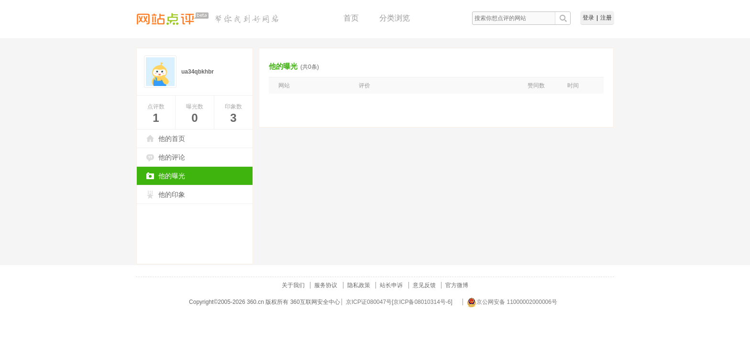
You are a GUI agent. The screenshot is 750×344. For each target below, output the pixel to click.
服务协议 (325, 285)
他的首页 (171, 138)
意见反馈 (424, 285)
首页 (351, 18)
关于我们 (293, 285)
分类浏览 (394, 18)
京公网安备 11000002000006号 (512, 302)
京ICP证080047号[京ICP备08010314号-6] (399, 302)
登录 (588, 17)
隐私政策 (358, 285)
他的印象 (171, 194)
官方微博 (456, 285)
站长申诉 (391, 285)
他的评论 (171, 157)
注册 (606, 17)
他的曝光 (171, 176)
